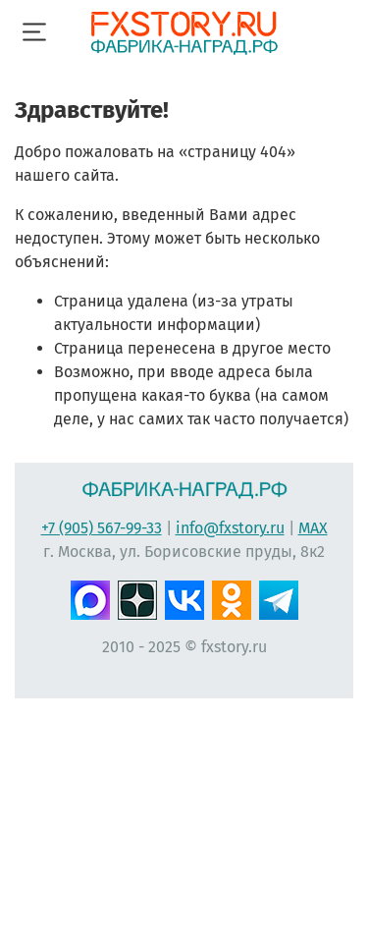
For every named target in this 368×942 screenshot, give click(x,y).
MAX (313, 528)
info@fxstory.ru (230, 528)
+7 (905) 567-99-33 (101, 528)
